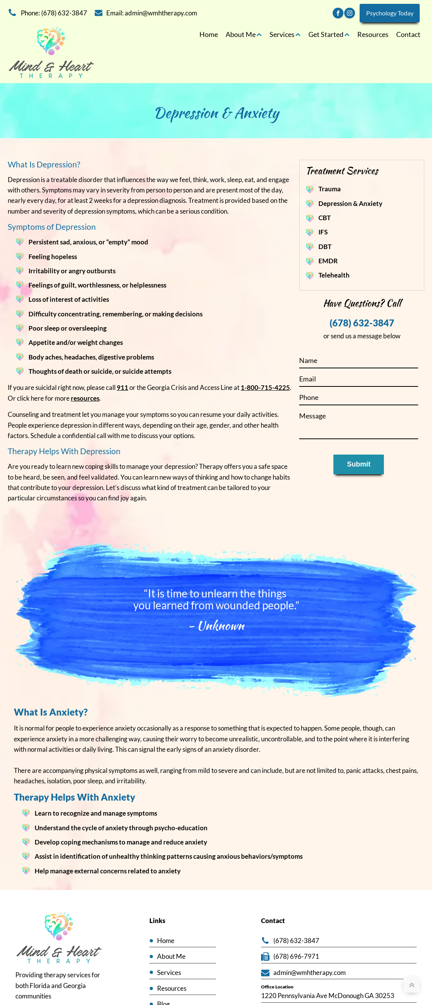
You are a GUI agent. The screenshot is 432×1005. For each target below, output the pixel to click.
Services (285, 34)
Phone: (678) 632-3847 (54, 13)
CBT (324, 218)
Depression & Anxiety (350, 203)
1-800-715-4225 (265, 388)
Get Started (329, 34)
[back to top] (412, 985)
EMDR (328, 261)
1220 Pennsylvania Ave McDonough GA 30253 (327, 996)
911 (122, 388)
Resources (372, 34)
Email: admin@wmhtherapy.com (151, 13)
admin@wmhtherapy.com (309, 973)
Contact (408, 34)
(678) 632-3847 (362, 323)
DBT (325, 247)
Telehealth (334, 275)
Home (208, 34)
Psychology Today (389, 13)
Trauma (329, 189)
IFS (323, 232)
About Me (244, 34)
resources (85, 399)
